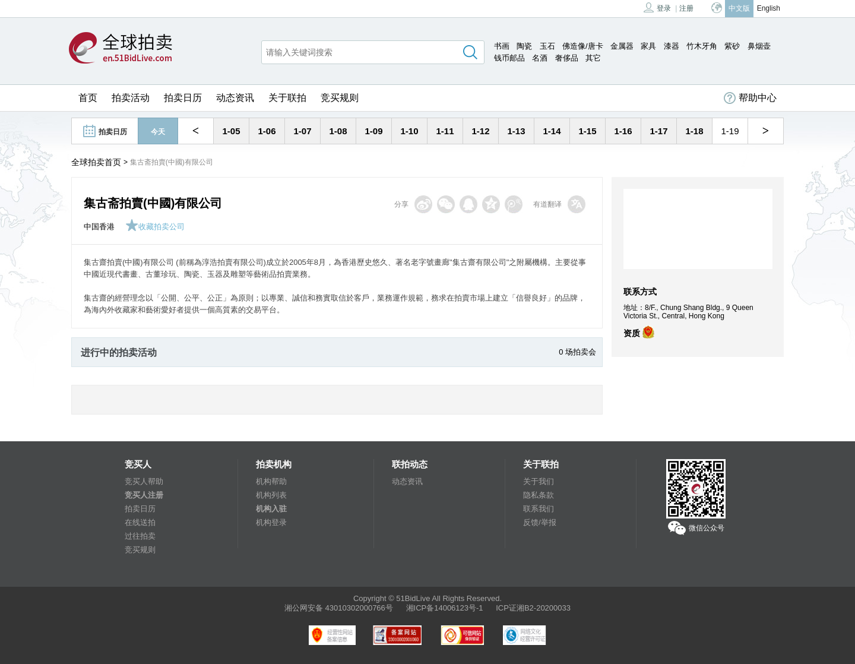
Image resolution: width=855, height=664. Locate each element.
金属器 (622, 46)
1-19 (730, 131)
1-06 (267, 131)
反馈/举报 (539, 522)
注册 (686, 8)
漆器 (671, 46)
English (768, 8)
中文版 (739, 8)
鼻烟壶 (759, 46)
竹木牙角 (701, 46)
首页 (87, 98)
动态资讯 (235, 98)
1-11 (445, 131)
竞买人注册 (144, 495)
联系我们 (538, 508)
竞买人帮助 (144, 481)
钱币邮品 (509, 57)
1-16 (623, 131)
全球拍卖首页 (96, 162)
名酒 (539, 57)
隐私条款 (538, 495)
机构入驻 (271, 508)
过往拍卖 (140, 536)
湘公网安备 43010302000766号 (338, 607)
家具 (648, 46)
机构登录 (271, 522)
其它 (593, 57)
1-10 (409, 131)
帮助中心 (750, 98)
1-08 (338, 131)
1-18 (694, 131)
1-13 (516, 131)
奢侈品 (566, 57)
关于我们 (538, 481)
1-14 (551, 131)
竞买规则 (340, 98)
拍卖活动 (131, 98)
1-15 (587, 131)
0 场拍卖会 (577, 351)
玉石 (547, 46)
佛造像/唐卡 (582, 46)
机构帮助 (271, 481)
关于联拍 (287, 98)
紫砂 (732, 46)
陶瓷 (524, 46)
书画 (501, 46)
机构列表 (271, 495)
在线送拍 (140, 522)
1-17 (658, 131)
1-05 (231, 131)
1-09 (373, 131)
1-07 (302, 131)
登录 (657, 7)
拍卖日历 (183, 98)
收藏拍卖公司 (155, 226)
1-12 (480, 131)
